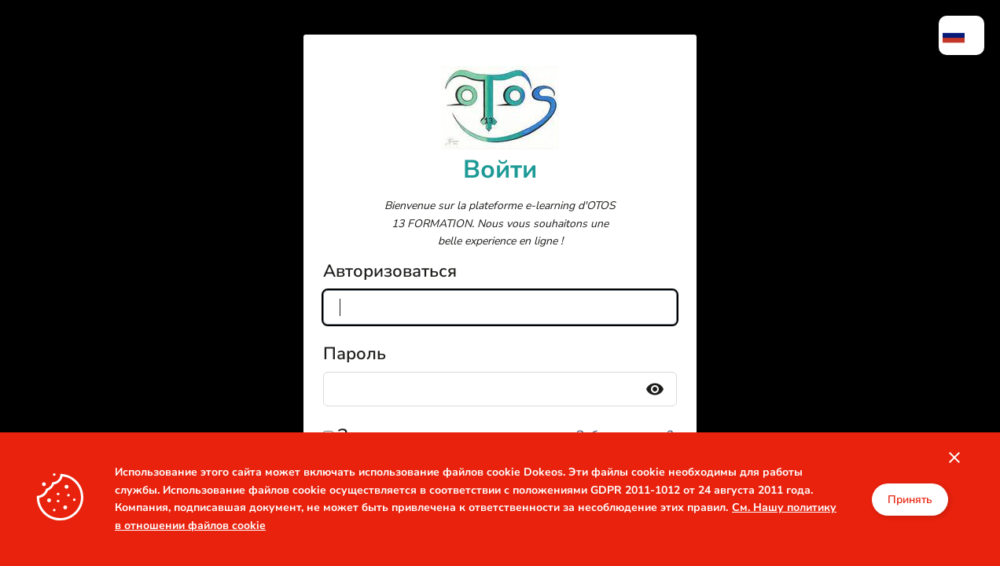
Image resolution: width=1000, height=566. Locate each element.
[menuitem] (961, 35)
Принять (910, 499)
